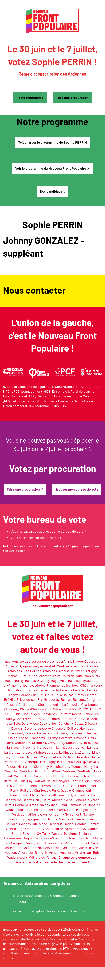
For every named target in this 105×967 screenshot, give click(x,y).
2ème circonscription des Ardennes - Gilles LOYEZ (50, 911)
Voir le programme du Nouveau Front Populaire (50, 168)
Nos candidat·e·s (52, 191)
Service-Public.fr (16, 551)
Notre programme (30, 97)
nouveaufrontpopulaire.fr (52, 605)
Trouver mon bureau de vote (77, 489)
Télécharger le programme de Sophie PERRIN (52, 142)
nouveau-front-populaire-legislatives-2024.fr (37, 929)
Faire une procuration (72, 97)
